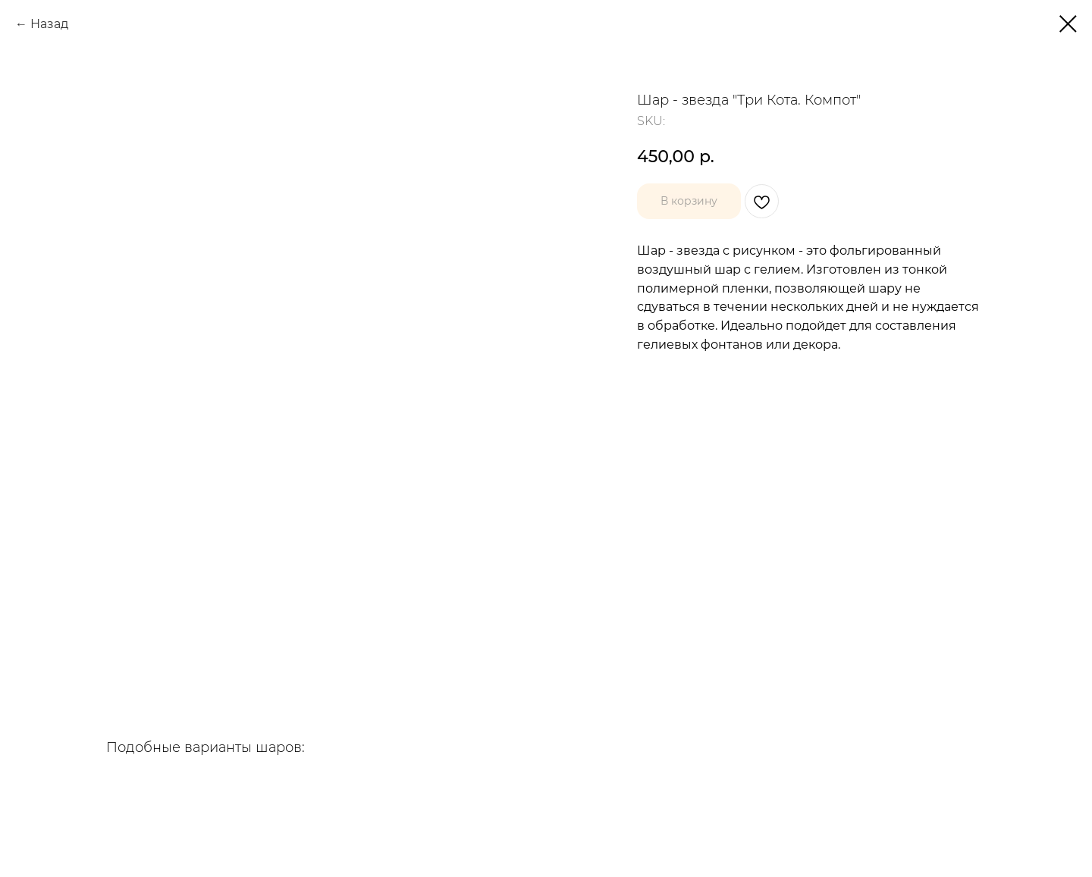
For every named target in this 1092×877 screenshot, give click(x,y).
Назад (49, 24)
